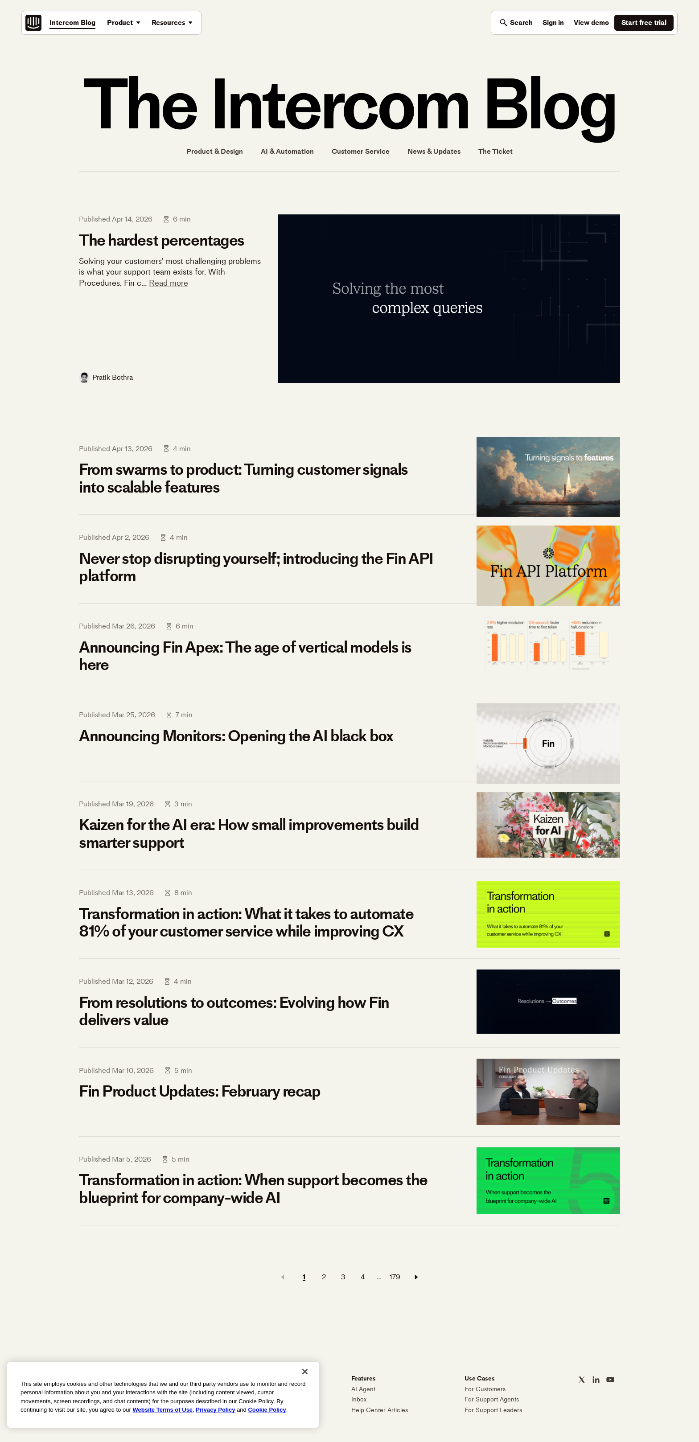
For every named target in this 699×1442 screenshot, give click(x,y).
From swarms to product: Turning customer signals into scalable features (243, 478)
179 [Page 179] (395, 1277)
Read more (168, 283)
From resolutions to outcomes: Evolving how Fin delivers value (234, 1011)
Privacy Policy (215, 1409)
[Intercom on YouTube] (610, 1379)
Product (120, 22)
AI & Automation (287, 151)
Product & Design (214, 151)
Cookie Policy (267, 1409)
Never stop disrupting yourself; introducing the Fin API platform (256, 567)
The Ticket (495, 151)
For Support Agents (492, 1399)
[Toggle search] (516, 23)
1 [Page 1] (304, 1277)
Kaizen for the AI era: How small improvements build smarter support (249, 833)
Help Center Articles (379, 1410)
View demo (591, 22)
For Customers (485, 1389)
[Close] (305, 1371)
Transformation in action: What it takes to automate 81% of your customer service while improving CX (246, 922)
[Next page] (416, 1277)
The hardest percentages (161, 240)
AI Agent (363, 1389)
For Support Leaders (493, 1410)
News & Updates (434, 151)
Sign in (553, 22)
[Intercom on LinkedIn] (596, 1379)
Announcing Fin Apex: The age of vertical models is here (245, 656)
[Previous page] (283, 1277)
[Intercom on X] (581, 1379)
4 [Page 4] (363, 1277)
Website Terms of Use (162, 1409)
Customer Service (361, 151)
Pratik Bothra (112, 377)
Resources (168, 22)
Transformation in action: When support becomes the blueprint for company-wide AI (253, 1188)
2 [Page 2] (324, 1277)
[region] (163, 1395)
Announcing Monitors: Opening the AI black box (236, 736)
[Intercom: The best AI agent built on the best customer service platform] (33, 23)
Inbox (358, 1399)
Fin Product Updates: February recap (200, 1091)
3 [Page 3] (343, 1277)
